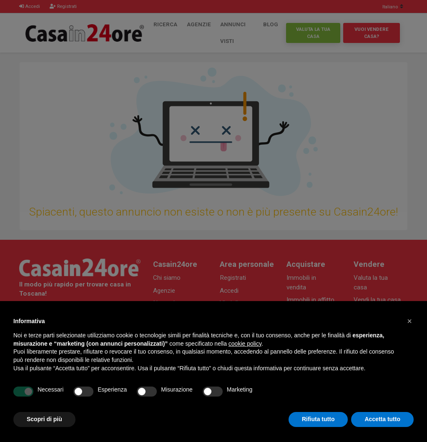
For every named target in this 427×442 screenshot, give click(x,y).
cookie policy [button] (245, 343)
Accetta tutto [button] (382, 419)
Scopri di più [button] (44, 419)
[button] (409, 321)
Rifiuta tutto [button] (318, 419)
